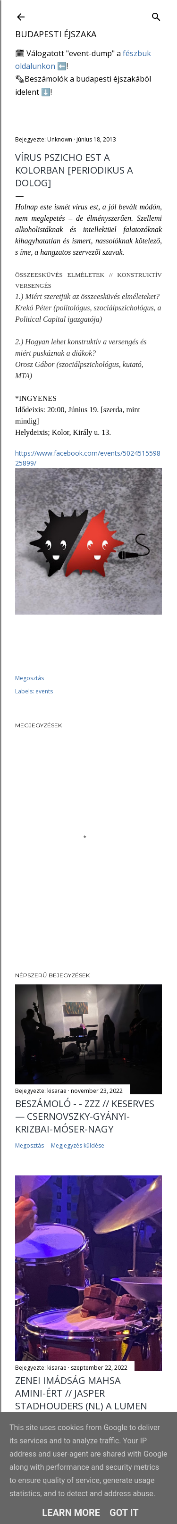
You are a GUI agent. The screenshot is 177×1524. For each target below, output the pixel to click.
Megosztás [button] (29, 678)
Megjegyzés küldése (77, 1145)
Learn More (71, 1512)
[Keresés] (156, 15)
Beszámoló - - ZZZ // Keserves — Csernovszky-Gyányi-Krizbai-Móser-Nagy (84, 1116)
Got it (124, 1512)
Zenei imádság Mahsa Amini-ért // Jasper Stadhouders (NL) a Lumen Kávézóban (81, 1399)
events (44, 691)
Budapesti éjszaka (55, 34)
